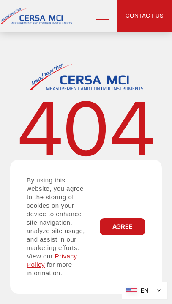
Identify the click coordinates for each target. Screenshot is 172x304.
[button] (122, 226)
